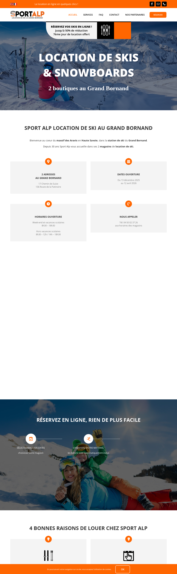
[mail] (158, 4)
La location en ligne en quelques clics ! (56, 4)
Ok (122, 569)
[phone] (164, 4)
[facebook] (152, 4)
